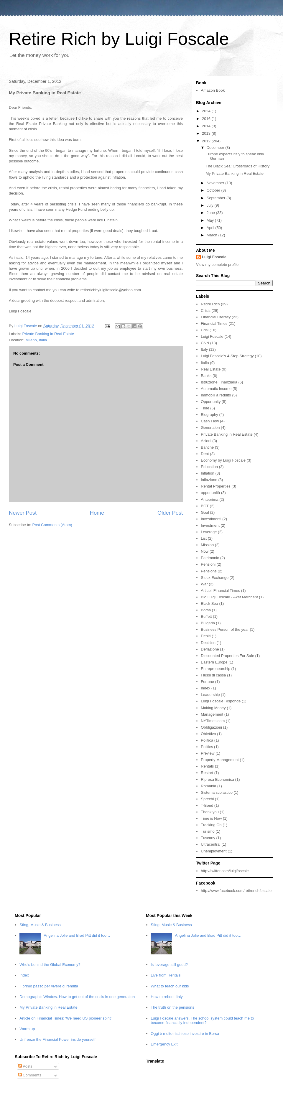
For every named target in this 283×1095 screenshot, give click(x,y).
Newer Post (23, 513)
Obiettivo (208, 734)
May (211, 220)
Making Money (213, 708)
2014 (207, 126)
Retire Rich (210, 304)
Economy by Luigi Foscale (223, 460)
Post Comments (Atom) (52, 525)
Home (97, 513)
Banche (207, 447)
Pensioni (208, 564)
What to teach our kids (170, 986)
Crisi (204, 330)
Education (209, 467)
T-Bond (207, 805)
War (204, 584)
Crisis (205, 310)
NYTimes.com (213, 721)
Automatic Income (216, 388)
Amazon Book (213, 90)
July (211, 205)
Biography (209, 414)
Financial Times (214, 323)
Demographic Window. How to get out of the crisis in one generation (77, 996)
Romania (208, 786)
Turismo (207, 831)
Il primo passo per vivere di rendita (48, 986)
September (216, 198)
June (211, 212)
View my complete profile (217, 264)
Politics (207, 747)
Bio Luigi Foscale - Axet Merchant (229, 597)
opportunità (210, 492)
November (216, 183)
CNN (205, 343)
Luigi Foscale (214, 257)
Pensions (208, 571)
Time (205, 408)
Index (205, 688)
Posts (25, 1066)
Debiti (205, 636)
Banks (206, 375)
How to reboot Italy (166, 996)
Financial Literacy (216, 317)
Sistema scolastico (217, 792)
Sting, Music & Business (39, 925)
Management (212, 714)
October (214, 190)
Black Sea (209, 603)
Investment (210, 525)
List (204, 538)
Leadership (210, 694)
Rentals (207, 766)
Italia (205, 362)
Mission (207, 545)
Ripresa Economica (217, 779)
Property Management (220, 760)
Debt (205, 454)
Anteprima (209, 499)
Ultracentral (210, 844)
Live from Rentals (165, 975)
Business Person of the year (225, 629)
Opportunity (211, 401)
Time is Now (211, 818)
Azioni (206, 441)
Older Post (170, 513)
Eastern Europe (214, 662)
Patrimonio (210, 558)
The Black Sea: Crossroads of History (237, 166)
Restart (207, 772)
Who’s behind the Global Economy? (49, 964)
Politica (207, 740)
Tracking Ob (211, 825)
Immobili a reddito (216, 395)
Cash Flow (210, 421)
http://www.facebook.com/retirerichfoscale (236, 890)
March (212, 235)
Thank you (210, 812)
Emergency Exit (164, 1044)
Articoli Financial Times (220, 590)
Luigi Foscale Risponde (221, 701)
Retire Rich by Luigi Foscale (119, 39)
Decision (208, 642)
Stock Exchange (214, 577)
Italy (204, 349)
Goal (205, 512)
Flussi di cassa (213, 675)
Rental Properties (215, 486)
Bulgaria (208, 623)
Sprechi (207, 799)
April (211, 227)
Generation (210, 427)
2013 (207, 133)
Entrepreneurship (215, 668)
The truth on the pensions (172, 1007)
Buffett (206, 616)
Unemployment (213, 851)
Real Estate (211, 369)
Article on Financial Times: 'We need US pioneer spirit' (65, 1018)
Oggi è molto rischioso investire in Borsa (185, 1033)
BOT (205, 506)
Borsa (206, 610)
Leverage (209, 532)
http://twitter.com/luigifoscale (225, 871)
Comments (29, 1075)
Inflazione (209, 479)
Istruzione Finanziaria (219, 382)
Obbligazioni (211, 727)
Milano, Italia (36, 340)
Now (204, 551)
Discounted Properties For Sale (227, 655)
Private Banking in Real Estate (48, 334)
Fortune (207, 681)
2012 (207, 141)
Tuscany (208, 838)
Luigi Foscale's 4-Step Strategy (227, 356)
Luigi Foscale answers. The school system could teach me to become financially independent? (202, 1020)
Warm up (27, 1029)
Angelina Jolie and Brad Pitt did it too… (77, 935)
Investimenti (211, 519)
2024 (207, 111)
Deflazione (210, 649)
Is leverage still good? (169, 964)
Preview (207, 753)
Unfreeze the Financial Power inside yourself (57, 1039)
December (216, 147)
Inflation (207, 473)
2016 (207, 118)
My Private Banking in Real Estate (234, 173)
